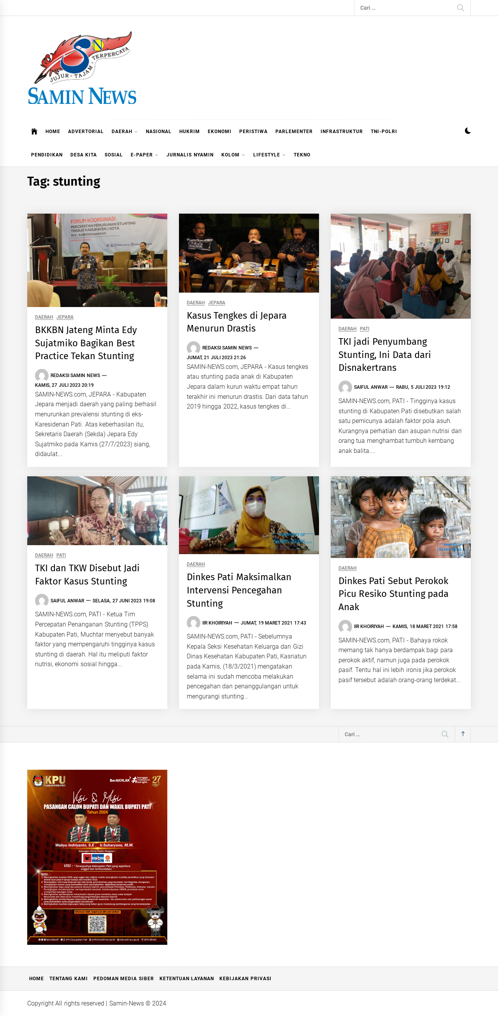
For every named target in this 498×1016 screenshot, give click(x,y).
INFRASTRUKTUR (342, 131)
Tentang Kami (68, 978)
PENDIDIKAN (47, 155)
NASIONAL (159, 131)
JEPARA (65, 317)
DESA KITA (83, 155)
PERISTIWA (253, 131)
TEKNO (302, 155)
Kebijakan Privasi (245, 978)
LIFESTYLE (269, 155)
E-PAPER (145, 155)
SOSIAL (114, 155)
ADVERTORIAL (86, 131)
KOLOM (233, 155)
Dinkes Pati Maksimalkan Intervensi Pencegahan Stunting (239, 590)
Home (36, 978)
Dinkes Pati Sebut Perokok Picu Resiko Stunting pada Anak (393, 594)
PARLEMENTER (294, 131)
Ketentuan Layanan (187, 978)
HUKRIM (189, 131)
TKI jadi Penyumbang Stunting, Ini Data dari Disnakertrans (384, 354)
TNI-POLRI (384, 131)
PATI (364, 329)
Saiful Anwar (371, 387)
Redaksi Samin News (75, 375)
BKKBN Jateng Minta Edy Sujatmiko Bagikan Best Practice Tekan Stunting (86, 343)
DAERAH (125, 132)
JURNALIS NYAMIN (190, 155)
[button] (468, 131)
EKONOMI (219, 131)
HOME (53, 131)
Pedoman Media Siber (123, 978)
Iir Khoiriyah (217, 623)
